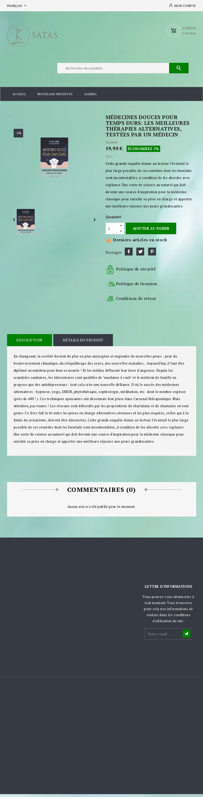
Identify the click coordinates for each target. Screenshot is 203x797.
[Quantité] (112, 231)
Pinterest (152, 255)
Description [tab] (29, 343)
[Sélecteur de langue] (17, 6)
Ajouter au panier (151, 231)
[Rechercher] (122, 70)
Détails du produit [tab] (82, 343)
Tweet (140, 255)
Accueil (19, 97)
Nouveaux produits (55, 97)
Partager (129, 255)
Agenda (90, 97)
